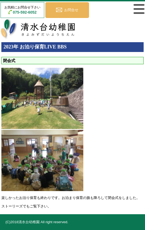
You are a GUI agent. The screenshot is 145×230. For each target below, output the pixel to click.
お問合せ (71, 10)
